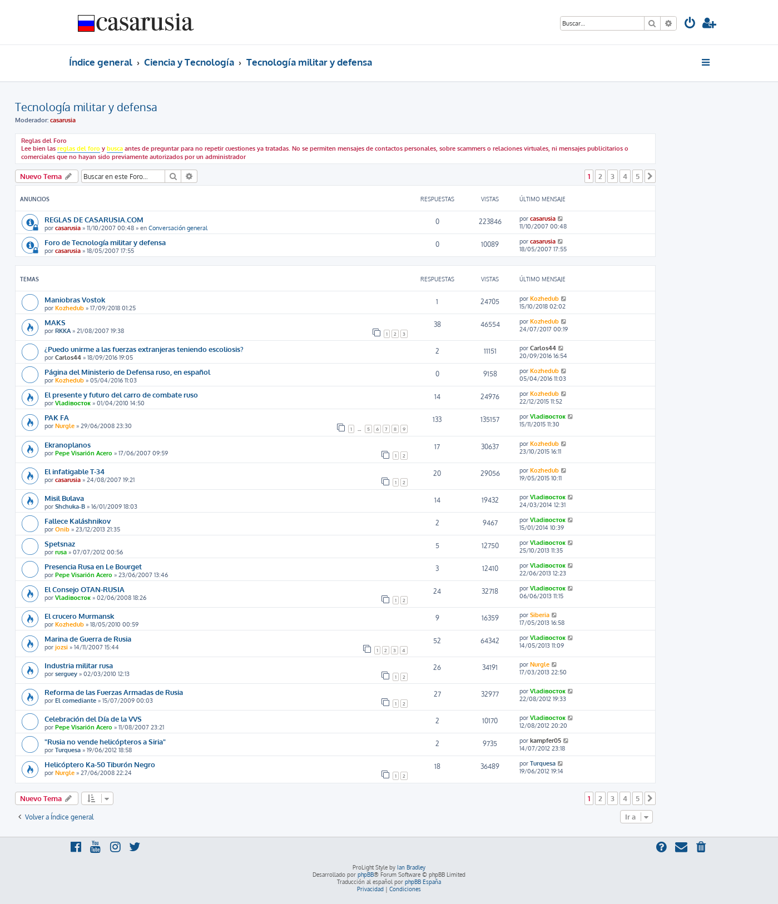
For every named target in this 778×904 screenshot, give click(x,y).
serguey (66, 674)
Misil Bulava (64, 498)
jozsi (61, 647)
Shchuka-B (70, 506)
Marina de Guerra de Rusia (87, 638)
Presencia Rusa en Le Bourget (93, 566)
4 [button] (625, 176)
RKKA (63, 331)
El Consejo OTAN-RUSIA (84, 589)
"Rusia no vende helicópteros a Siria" (105, 741)
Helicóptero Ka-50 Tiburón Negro (99, 764)
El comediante (75, 700)
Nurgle (65, 426)
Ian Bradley (411, 867)
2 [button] (600, 176)
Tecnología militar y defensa (86, 107)
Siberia (539, 615)
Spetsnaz (59, 543)
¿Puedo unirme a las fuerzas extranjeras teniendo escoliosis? (144, 349)
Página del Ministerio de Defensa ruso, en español (127, 371)
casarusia (63, 120)
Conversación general (177, 228)
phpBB (366, 874)
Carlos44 (68, 357)
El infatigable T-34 (74, 471)
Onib (62, 529)
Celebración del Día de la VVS (93, 718)
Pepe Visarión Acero (83, 453)
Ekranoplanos (67, 444)
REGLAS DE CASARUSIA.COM (93, 219)
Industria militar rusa (78, 665)
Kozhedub (69, 308)
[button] (650, 176)
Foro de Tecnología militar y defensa (105, 242)
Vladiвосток (73, 403)
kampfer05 (545, 740)
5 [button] (638, 176)
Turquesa (68, 750)
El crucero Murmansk (79, 615)
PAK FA (56, 417)
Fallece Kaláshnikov (77, 520)
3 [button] (613, 176)
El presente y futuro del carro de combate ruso (121, 394)
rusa (61, 552)
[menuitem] (690, 24)
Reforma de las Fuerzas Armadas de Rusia (113, 692)
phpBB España (423, 881)
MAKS (55, 322)
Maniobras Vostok (74, 299)
